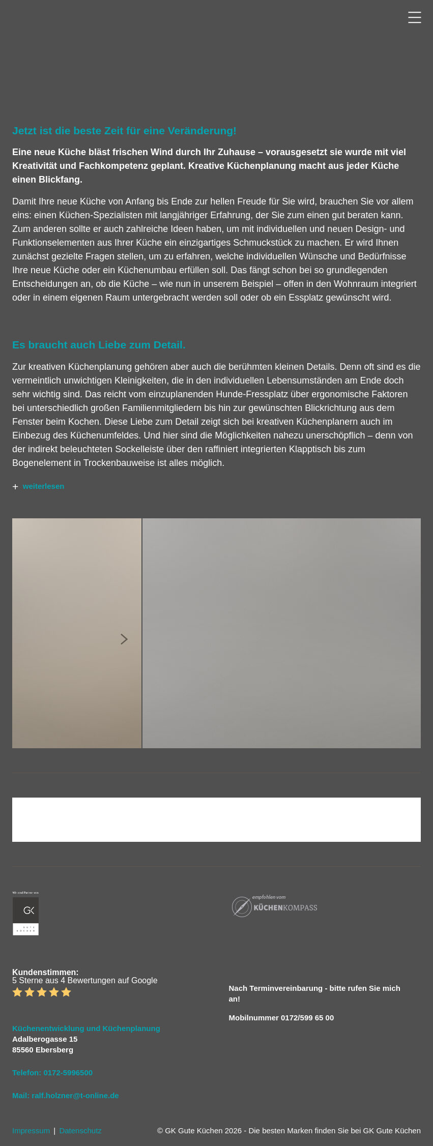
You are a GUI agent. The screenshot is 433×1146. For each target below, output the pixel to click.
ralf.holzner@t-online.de (75, 1095)
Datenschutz (80, 1130)
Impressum (31, 1130)
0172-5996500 (68, 1072)
